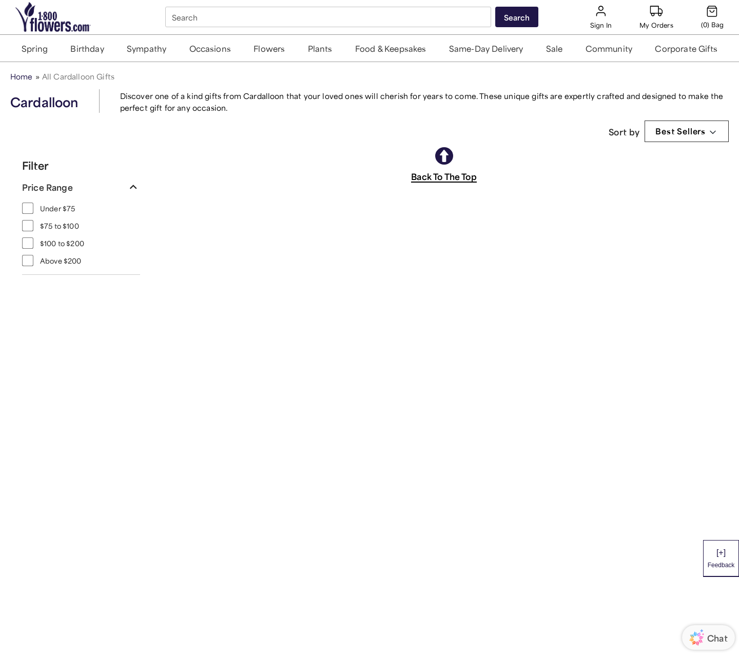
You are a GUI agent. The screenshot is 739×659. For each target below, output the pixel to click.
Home (21, 75)
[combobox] (329, 17)
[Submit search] (516, 17)
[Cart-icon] (712, 17)
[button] (34, 48)
